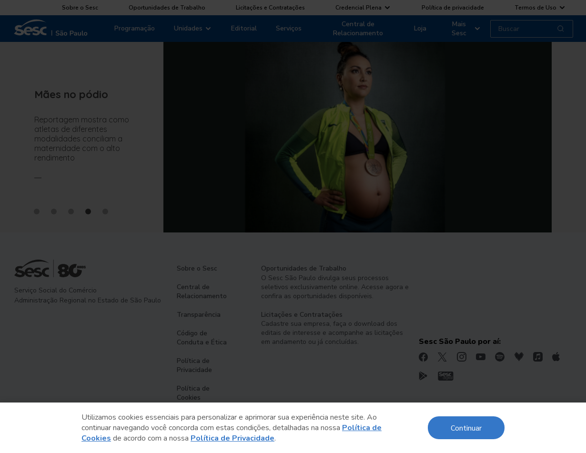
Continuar (466, 428)
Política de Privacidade (232, 438)
